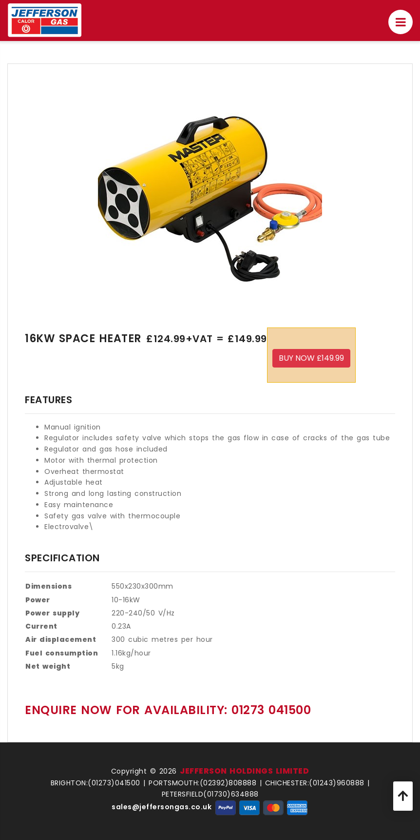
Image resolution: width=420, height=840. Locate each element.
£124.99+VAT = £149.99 (206, 339)
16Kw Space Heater (83, 338)
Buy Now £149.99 (311, 358)
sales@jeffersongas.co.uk (161, 807)
